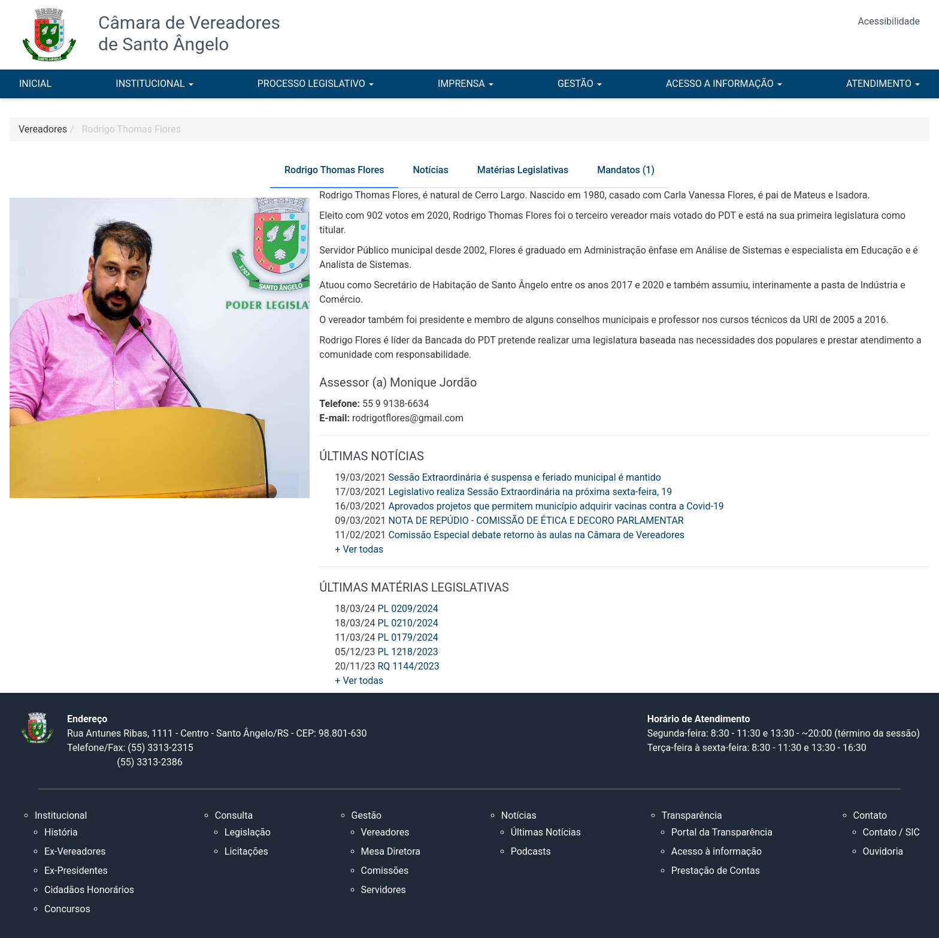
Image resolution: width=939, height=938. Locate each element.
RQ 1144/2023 (408, 666)
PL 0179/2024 (407, 637)
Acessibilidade (889, 21)
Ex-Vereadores (74, 851)
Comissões (385, 870)
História (61, 832)
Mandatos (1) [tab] (626, 170)
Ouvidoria (883, 851)
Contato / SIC (891, 832)
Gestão (367, 815)
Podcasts (531, 851)
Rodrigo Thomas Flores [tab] (334, 170)
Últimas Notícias (546, 832)
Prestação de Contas (715, 870)
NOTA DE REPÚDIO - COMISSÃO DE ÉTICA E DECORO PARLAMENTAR (535, 520)
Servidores (383, 889)
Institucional (61, 815)
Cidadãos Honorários (89, 889)
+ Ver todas (359, 549)
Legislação (248, 832)
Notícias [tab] (430, 170)
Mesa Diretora (391, 851)
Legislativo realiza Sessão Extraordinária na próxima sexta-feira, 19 (530, 491)
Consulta (234, 815)
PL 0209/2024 (407, 608)
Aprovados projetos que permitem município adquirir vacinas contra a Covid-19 (555, 506)
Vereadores (385, 832)
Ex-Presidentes (76, 870)
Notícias (519, 815)
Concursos (67, 909)
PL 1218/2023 (407, 651)
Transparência (692, 815)
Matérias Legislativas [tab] (522, 170)
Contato (870, 815)
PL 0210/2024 (407, 623)
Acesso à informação (716, 851)
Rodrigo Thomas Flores (131, 129)
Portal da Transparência (722, 832)
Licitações (246, 851)
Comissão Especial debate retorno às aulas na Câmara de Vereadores (536, 535)
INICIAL (35, 83)
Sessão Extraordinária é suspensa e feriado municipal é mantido (524, 477)
